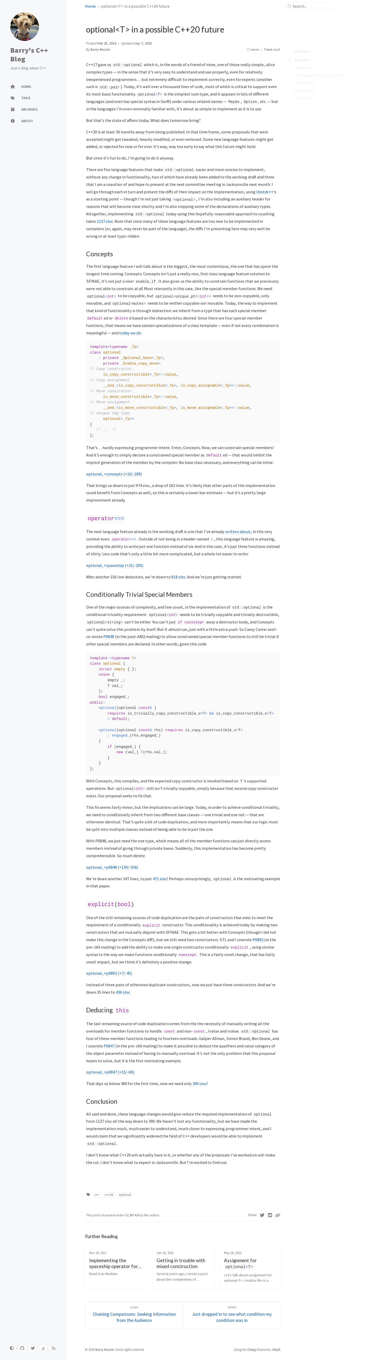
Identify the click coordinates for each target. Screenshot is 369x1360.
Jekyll (275, 1348)
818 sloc (178, 576)
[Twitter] (262, 1214)
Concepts (302, 53)
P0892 (258, 938)
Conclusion (303, 91)
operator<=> (304, 60)
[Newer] (232, 1313)
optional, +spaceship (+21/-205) (114, 564)
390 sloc (199, 1082)
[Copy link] (277, 1214)
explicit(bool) (304, 76)
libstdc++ (264, 191)
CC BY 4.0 (132, 1214)
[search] (312, 6)
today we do (130, 332)
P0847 (109, 1044)
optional (125, 1193)
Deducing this (304, 83)
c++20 (109, 1193)
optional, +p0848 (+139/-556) (112, 866)
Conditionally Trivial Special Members (321, 68)
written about (238, 531)
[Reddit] (270, 1214)
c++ (96, 1193)
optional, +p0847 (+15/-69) (110, 1070)
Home (90, 6)
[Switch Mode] (11, 1348)
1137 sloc (105, 221)
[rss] (53, 1348)
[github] (22, 1348)
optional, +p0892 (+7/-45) (109, 972)
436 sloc (123, 991)
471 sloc (160, 878)
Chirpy (252, 1348)
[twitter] (32, 1348)
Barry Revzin (100, 49)
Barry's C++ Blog (29, 54)
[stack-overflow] (43, 1348)
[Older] (134, 1313)
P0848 (108, 636)
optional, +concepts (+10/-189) (114, 473)
